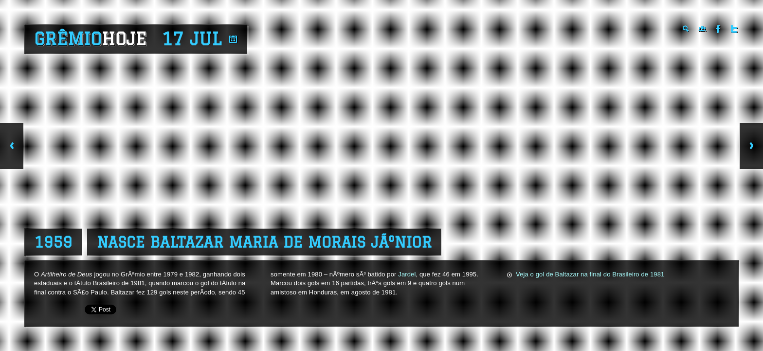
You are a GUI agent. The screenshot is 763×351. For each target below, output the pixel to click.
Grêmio (90, 39)
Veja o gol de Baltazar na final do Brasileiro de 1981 (590, 274)
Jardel (407, 274)
